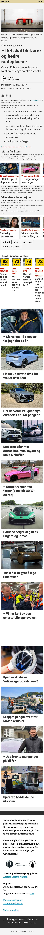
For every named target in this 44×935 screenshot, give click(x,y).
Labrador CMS (32, 919)
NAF (32, 893)
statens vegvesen (11, 246)
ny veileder (34, 100)
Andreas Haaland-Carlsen (15, 877)
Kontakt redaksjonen (13, 900)
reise (15, 242)
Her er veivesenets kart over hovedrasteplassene (16, 147)
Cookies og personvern (14, 919)
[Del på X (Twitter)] (6, 95)
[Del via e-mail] (10, 95)
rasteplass (27, 242)
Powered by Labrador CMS (22, 931)
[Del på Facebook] (2, 95)
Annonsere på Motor (13, 903)
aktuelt (6, 242)
